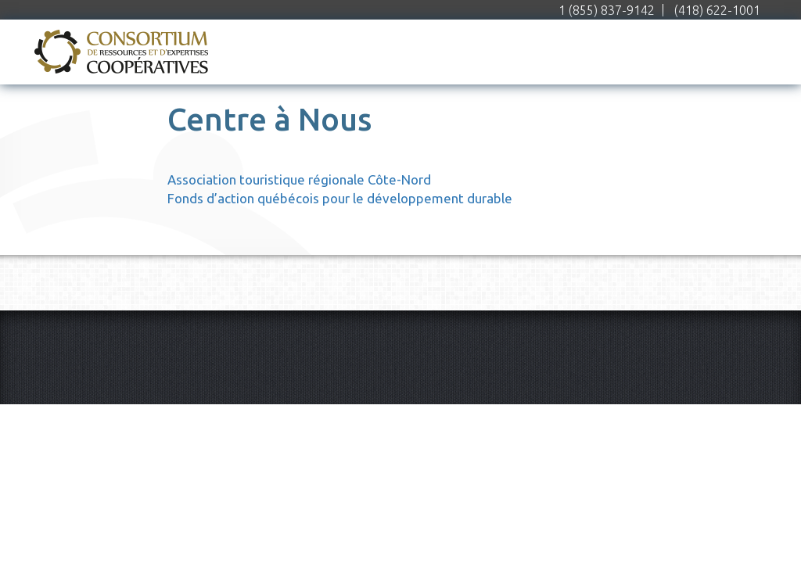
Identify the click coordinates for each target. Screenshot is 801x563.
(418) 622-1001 (717, 10)
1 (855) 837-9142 (607, 10)
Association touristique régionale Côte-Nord (299, 179)
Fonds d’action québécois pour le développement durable (339, 198)
